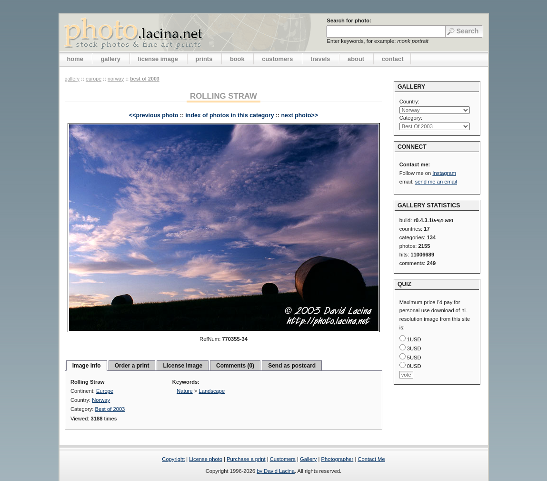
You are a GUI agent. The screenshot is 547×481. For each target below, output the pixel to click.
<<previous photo (153, 115)
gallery (110, 58)
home (75, 58)
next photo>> (299, 115)
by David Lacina (276, 471)
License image (182, 365)
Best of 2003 (144, 79)
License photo (205, 459)
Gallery (308, 459)
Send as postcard (292, 365)
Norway (116, 79)
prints (204, 58)
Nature (185, 391)
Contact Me (371, 459)
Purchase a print (246, 459)
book (237, 58)
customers (277, 58)
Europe (93, 79)
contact (393, 58)
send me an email (436, 181)
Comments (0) (235, 365)
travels (320, 58)
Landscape (212, 391)
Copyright (173, 459)
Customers (283, 459)
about (356, 58)
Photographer (337, 459)
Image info (86, 365)
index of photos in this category (229, 115)
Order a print (132, 365)
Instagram (444, 173)
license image (158, 58)
